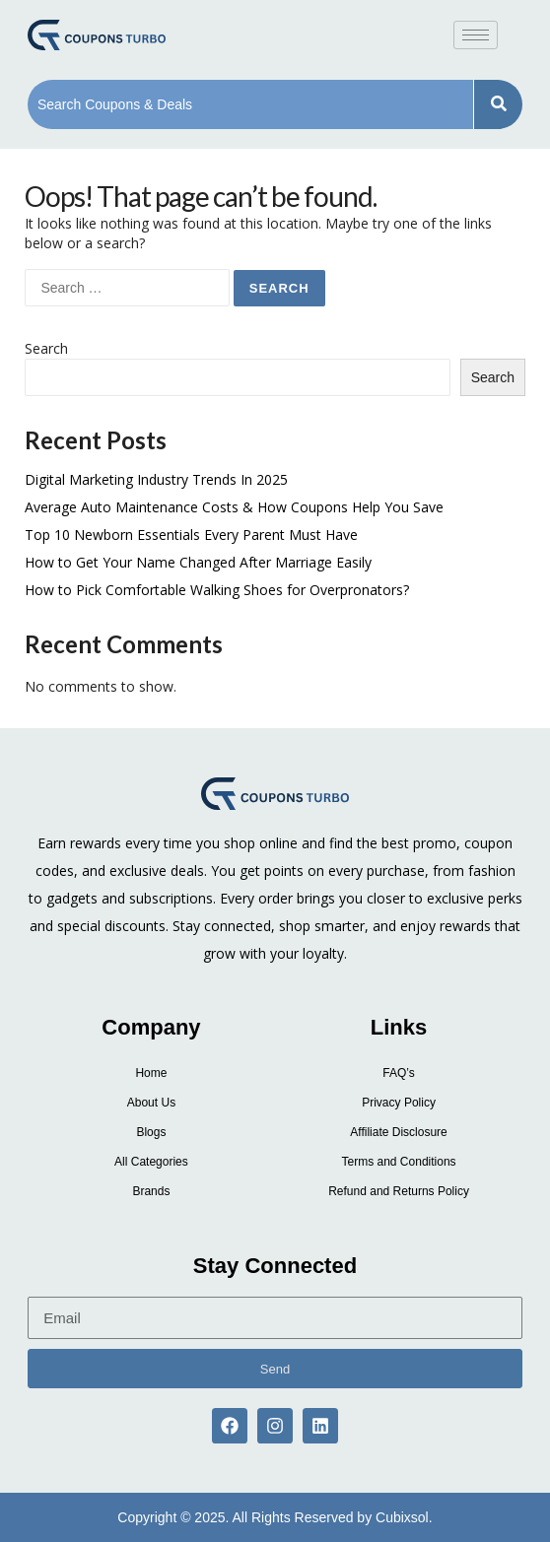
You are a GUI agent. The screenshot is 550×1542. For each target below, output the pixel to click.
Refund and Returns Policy (398, 1191)
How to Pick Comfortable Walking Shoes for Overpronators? (217, 589)
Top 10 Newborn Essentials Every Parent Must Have (191, 534)
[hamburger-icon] (475, 35)
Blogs (151, 1132)
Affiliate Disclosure (398, 1132)
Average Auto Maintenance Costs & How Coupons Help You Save (234, 507)
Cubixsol (402, 1517)
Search (46, 348)
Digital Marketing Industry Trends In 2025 (156, 479)
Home (151, 1073)
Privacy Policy (399, 1102)
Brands (151, 1191)
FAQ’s (398, 1073)
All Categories (151, 1162)
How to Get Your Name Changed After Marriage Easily (198, 562)
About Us (151, 1102)
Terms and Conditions (399, 1162)
